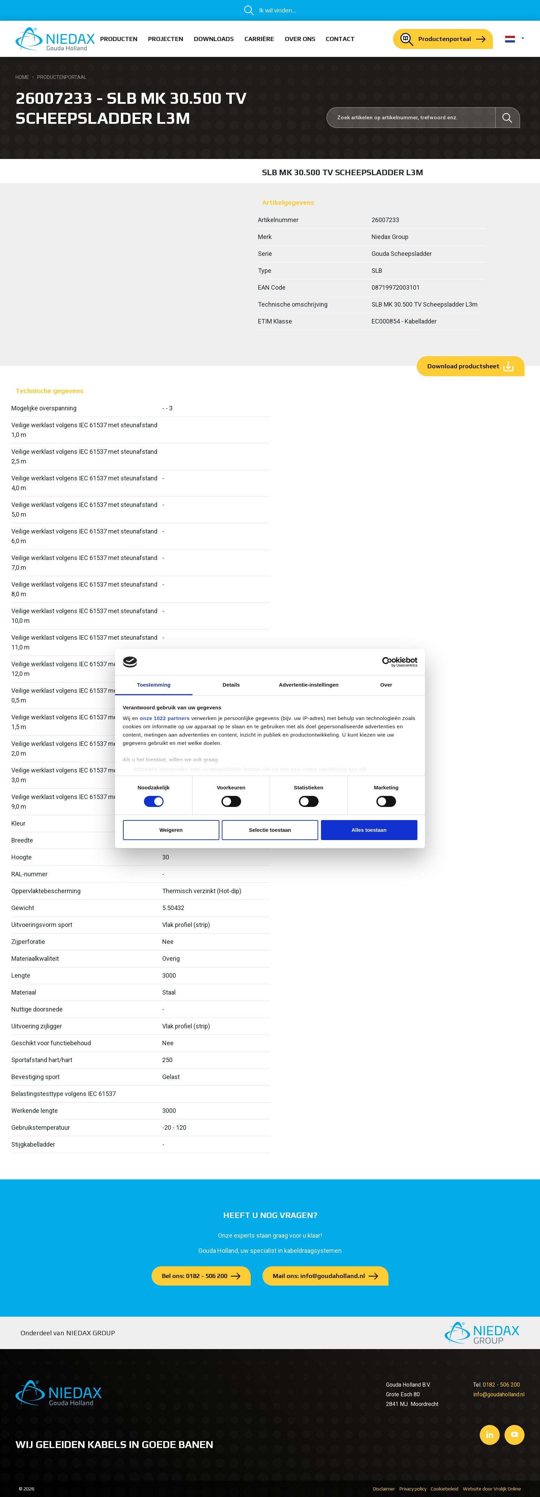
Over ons (300, 38)
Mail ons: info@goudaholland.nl (319, 1275)
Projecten (165, 38)
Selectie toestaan (270, 830)
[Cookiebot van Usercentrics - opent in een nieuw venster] (387, 662)
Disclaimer (384, 1488)
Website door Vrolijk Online (492, 1488)
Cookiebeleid (444, 1488)
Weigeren (171, 830)
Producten (118, 38)
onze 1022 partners (165, 718)
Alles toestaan (369, 830)
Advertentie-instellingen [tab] (309, 685)
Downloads (214, 38)
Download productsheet (463, 366)
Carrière (259, 38)
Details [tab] (231, 685)
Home (22, 77)
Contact (340, 38)
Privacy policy (412, 1488)
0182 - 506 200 (501, 1384)
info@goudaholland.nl (499, 1394)
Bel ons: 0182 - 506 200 (194, 1275)
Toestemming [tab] (154, 685)
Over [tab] (386, 685)
